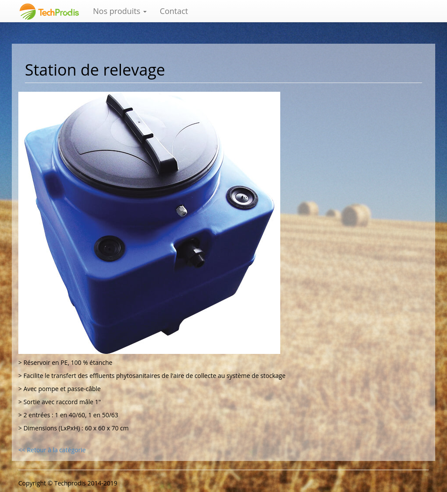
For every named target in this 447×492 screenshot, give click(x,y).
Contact (174, 11)
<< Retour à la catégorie (52, 450)
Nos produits (120, 11)
